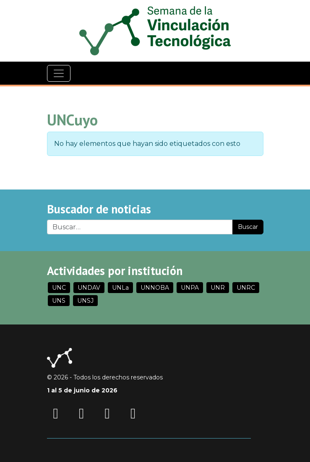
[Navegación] (58, 73)
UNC (59, 287)
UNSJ (85, 300)
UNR (218, 287)
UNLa (120, 287)
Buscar (248, 227)
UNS (58, 300)
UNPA (190, 287)
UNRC (246, 287)
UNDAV (89, 287)
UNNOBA (155, 287)
